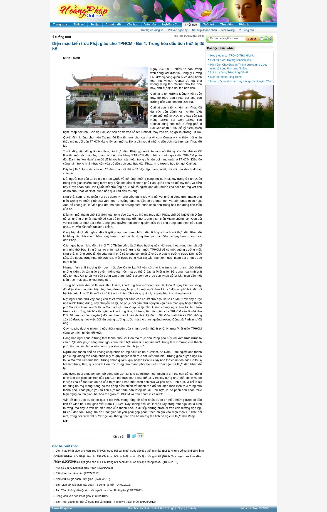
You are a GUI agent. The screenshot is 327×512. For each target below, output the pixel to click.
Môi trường (228, 30)
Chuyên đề (113, 24)
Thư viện (226, 24)
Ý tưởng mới (246, 30)
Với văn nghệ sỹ (178, 30)
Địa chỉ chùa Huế (138, 508)
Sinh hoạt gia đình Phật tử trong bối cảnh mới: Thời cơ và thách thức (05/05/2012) (106, 501)
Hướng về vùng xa (152, 30)
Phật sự (78, 24)
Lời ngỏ (169, 508)
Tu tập (95, 24)
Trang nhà (60, 24)
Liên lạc (193, 508)
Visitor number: (254, 508)
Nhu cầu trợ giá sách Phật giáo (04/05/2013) (83, 479)
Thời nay (191, 24)
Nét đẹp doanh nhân (204, 30)
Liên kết (157, 508)
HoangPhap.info (62, 508)
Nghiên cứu (170, 24)
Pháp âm (245, 24)
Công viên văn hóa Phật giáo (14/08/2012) (82, 496)
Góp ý (181, 508)
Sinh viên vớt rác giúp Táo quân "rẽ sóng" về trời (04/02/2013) (93, 484)
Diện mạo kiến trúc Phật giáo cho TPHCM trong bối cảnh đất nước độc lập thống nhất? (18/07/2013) (117, 462)
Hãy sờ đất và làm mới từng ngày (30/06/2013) (84, 467)
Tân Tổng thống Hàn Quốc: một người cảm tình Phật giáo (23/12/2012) (99, 490)
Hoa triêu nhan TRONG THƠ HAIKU (232, 55)
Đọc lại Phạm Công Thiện (226, 77)
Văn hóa (150, 24)
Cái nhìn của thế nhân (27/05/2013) (77, 473)
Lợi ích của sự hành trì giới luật (229, 72)
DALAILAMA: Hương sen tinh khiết (231, 60)
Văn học (132, 24)
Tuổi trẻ (208, 24)
